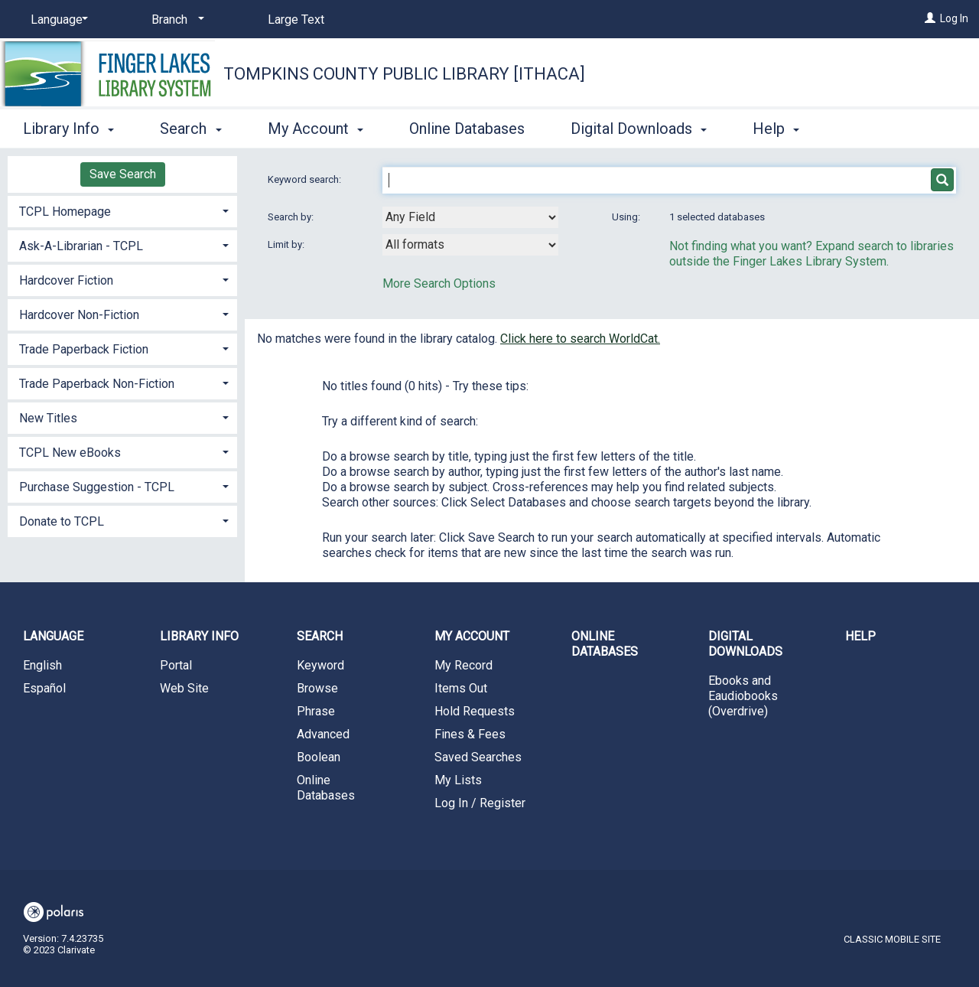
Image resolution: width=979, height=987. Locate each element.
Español (44, 688)
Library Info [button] (68, 128)
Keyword (320, 665)
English (42, 665)
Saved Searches (478, 757)
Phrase (316, 711)
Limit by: (287, 244)
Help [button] (776, 128)
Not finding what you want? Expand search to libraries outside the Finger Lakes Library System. (811, 254)
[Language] (56, 20)
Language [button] (53, 636)
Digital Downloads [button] (639, 128)
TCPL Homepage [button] (65, 211)
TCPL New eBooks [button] (70, 452)
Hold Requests (474, 711)
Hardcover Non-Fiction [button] (79, 315)
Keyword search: (305, 179)
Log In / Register (479, 803)
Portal (176, 665)
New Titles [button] (48, 418)
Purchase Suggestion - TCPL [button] (96, 487)
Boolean (318, 757)
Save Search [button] (122, 174)
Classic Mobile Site (892, 939)
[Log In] (930, 18)
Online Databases (467, 128)
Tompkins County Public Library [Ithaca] (404, 73)
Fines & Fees (470, 734)
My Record (463, 665)
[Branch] (175, 20)
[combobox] (470, 217)
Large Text (296, 19)
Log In (954, 18)
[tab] (122, 210)
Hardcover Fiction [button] (66, 280)
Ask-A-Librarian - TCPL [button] (81, 246)
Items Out (460, 688)
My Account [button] (315, 128)
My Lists (458, 780)
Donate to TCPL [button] (61, 521)
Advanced (323, 734)
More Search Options (439, 283)
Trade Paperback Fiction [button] (83, 349)
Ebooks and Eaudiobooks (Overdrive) (743, 695)
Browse (317, 688)
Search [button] (190, 128)
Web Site (184, 688)
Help (860, 636)
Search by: (292, 217)
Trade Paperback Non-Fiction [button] (96, 383)
